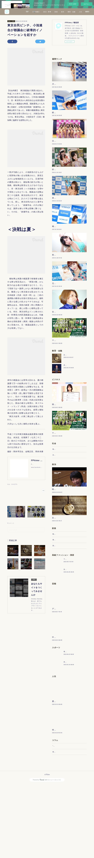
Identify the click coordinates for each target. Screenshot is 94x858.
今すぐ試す (72, 4)
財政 (72, 12)
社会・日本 (11, 21)
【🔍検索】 (52, 12)
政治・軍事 (63, 12)
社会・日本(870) (12, 484)
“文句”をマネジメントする (62, 818)
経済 (78, 12)
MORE (86, 12)
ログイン (87, 4)
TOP (43, 12)
